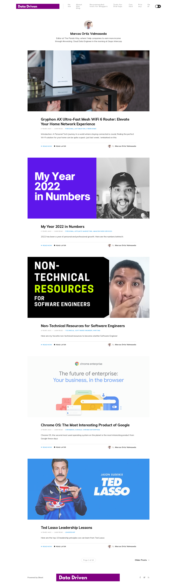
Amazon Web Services (102, 231)
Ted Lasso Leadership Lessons (66, 527)
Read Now (47, 146)
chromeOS (69, 430)
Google (78, 430)
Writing (96, 330)
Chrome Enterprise (91, 430)
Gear (148, 5)
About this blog (79, 6)
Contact (131, 5)
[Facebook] (140, 577)
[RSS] (148, 577)
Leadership (70, 532)
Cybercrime (91, 129)
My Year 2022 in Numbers (62, 226)
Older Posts (142, 560)
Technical (69, 330)
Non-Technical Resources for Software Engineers (83, 326)
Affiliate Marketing (83, 231)
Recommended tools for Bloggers (99, 5)
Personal (69, 129)
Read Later (61, 146)
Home (69, 5)
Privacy (140, 5)
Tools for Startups (117, 5)
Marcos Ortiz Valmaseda (125, 146)
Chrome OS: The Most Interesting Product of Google (85, 425)
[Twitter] (145, 577)
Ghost (40, 577)
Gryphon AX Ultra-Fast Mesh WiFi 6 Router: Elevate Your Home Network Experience (85, 121)
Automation (80, 129)
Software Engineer (83, 330)
